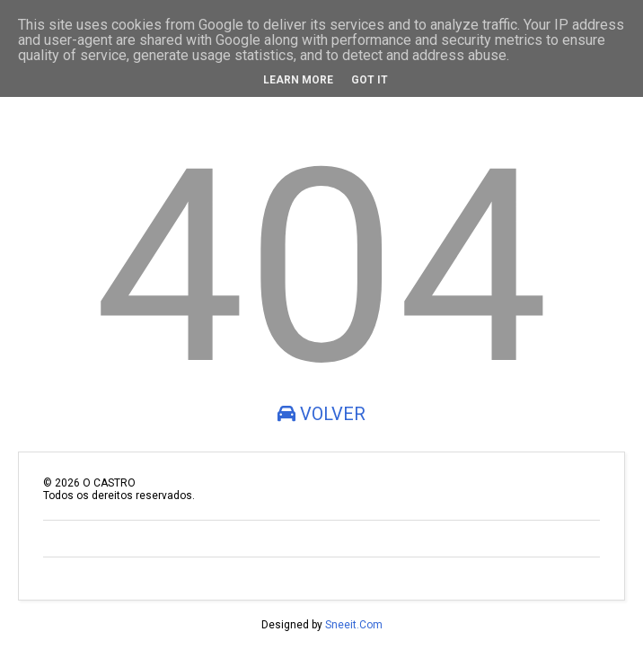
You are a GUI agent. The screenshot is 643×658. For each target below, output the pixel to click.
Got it (369, 80)
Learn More (298, 80)
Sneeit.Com (354, 625)
